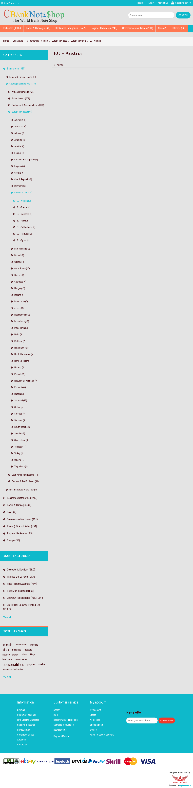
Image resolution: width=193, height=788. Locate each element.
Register (141, 2)
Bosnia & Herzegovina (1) (26, 159)
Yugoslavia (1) (21, 466)
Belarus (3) (19, 153)
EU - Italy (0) (22, 220)
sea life (41, 664)
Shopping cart (96, 724)
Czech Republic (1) (23, 179)
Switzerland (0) (21, 440)
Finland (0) (19, 255)
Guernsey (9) (20, 281)
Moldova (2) (19, 341)
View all (7, 617)
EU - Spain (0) (23, 240)
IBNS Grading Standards (28, 720)
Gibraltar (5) (19, 262)
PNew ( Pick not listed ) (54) (22, 526)
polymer (31, 664)
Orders (93, 715)
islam (24, 654)
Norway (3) (19, 367)
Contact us (22, 744)
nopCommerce (185, 785)
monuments (21, 659)
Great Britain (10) (22, 268)
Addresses (95, 720)
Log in (151, 2)
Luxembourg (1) (21, 321)
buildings (16, 649)
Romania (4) (20, 387)
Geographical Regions (37, 40)
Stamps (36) (179, 28)
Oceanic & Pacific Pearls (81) (25, 481)
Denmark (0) (20, 186)
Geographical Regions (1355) (23, 83)
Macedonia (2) (21, 328)
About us (21, 739)
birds (5, 650)
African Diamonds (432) (23, 92)
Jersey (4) (19, 308)
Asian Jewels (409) (21, 98)
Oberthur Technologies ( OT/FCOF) (25, 597)
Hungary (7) (19, 288)
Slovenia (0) (19, 420)
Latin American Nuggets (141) (25, 474)
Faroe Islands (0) (22, 248)
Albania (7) (19, 133)
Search (57, 710)
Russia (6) (19, 394)
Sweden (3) (19, 433)
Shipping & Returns (26, 724)
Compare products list (64, 724)
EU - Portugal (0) (24, 234)
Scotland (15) (20, 400)
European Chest (59, 40)
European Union (78, 40)
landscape (7, 659)
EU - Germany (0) (24, 214)
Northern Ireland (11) (23, 361)
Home (6, 40)
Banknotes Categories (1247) (70, 28)
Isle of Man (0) (21, 301)
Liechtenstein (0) (22, 314)
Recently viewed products (66, 720)
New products (60, 729)
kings (32, 654)
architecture (21, 644)
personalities (13, 664)
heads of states (10, 654)
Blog (56, 715)
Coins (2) (162, 28)
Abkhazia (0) (20, 126)
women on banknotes (12, 669)
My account (95, 710)
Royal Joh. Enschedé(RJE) (20, 590)
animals (7, 645)
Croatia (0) (19, 172)
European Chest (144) (22, 111)
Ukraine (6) (19, 460)
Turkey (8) (18, 453)
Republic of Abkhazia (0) (25, 380)
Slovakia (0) (19, 413)
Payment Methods (62, 736)
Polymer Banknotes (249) (104, 28)
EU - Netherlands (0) (26, 227)
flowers (28, 649)
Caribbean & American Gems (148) (28, 105)
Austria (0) (19, 146)
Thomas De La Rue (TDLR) (21, 576)
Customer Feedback (26, 715)
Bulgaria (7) (19, 166)
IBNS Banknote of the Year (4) (23, 489)
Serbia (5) (18, 407)
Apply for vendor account (102, 734)
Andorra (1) (19, 139)
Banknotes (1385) (11, 28)
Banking (34, 644)
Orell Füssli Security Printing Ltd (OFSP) (21, 606)
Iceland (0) (19, 295)
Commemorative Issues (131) (137, 28)
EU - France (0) (23, 207)
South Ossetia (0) (22, 427)
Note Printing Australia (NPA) (22, 583)
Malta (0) (18, 334)
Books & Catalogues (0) (38, 28)
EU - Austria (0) (24, 201)
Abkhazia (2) (20, 120)
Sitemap (21, 710)
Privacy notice (23, 729)
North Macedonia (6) (23, 354)
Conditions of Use (25, 734)
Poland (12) (19, 374)
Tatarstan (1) (20, 446)
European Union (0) (23, 192)
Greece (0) (19, 275)
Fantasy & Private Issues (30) (22, 77)
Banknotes (18, 40)
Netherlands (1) (21, 347)
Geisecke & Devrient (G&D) (21, 569)
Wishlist (93, 729)
